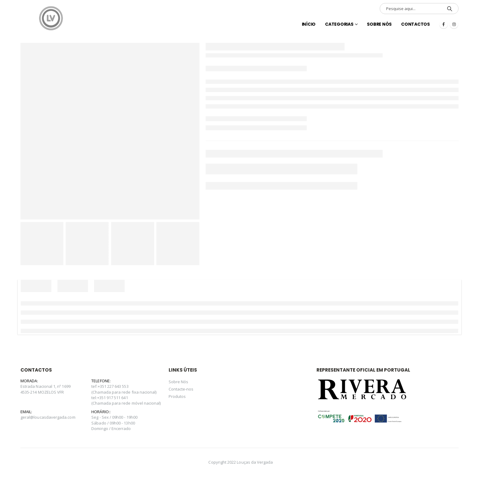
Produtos (177, 396)
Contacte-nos (181, 389)
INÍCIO (309, 24)
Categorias (339, 24)
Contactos (415, 24)
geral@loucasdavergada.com (47, 417)
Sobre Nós (379, 24)
